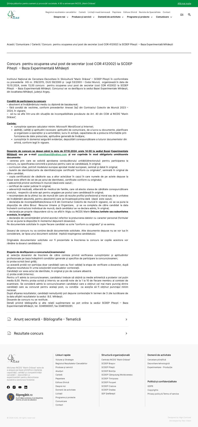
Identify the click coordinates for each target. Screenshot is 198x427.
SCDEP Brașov (108, 363)
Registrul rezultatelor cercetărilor (61, 12)
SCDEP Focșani (108, 382)
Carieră (82, 12)
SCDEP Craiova (108, 386)
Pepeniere (60, 378)
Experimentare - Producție (160, 367)
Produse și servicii (64, 367)
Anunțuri (59, 371)
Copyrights (153, 390)
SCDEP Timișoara (109, 378)
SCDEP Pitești (108, 367)
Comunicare (61, 401)
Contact (166, 12)
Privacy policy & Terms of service (163, 394)
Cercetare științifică (157, 359)
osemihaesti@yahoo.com (52, 154)
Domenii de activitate (65, 390)
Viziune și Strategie (65, 359)
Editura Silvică (130, 12)
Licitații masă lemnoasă (99, 12)
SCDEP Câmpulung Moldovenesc (117, 374)
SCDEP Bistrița (108, 371)
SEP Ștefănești (108, 393)
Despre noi (61, 386)
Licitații (59, 393)
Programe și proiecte (65, 397)
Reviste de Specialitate (149, 12)
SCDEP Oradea (108, 390)
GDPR (150, 386)
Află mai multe (184, 3)
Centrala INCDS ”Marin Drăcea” (115, 359)
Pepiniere (116, 12)
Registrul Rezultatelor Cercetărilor (71, 363)
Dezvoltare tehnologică (159, 363)
